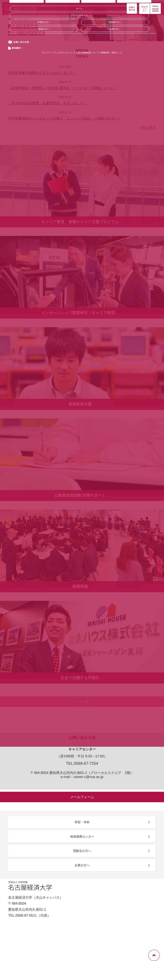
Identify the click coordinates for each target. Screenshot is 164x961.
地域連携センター (82, 836)
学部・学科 (82, 822)
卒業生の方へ (43, 22)
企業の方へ (115, 29)
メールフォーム (82, 797)
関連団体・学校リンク (111, 52)
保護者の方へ (115, 22)
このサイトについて (66, 52)
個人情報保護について (89, 52)
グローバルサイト (79, 15)
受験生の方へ (82, 851)
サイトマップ (48, 52)
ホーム (79, 8)
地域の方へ (43, 29)
